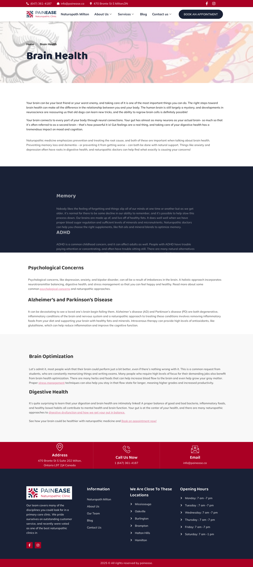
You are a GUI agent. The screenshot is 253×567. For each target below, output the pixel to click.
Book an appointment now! (139, 425)
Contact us (161, 14)
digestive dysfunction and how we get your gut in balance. (87, 421)
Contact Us (94, 527)
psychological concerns (55, 299)
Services (126, 14)
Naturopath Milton (75, 14)
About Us (103, 14)
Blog (143, 14)
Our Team (93, 513)
